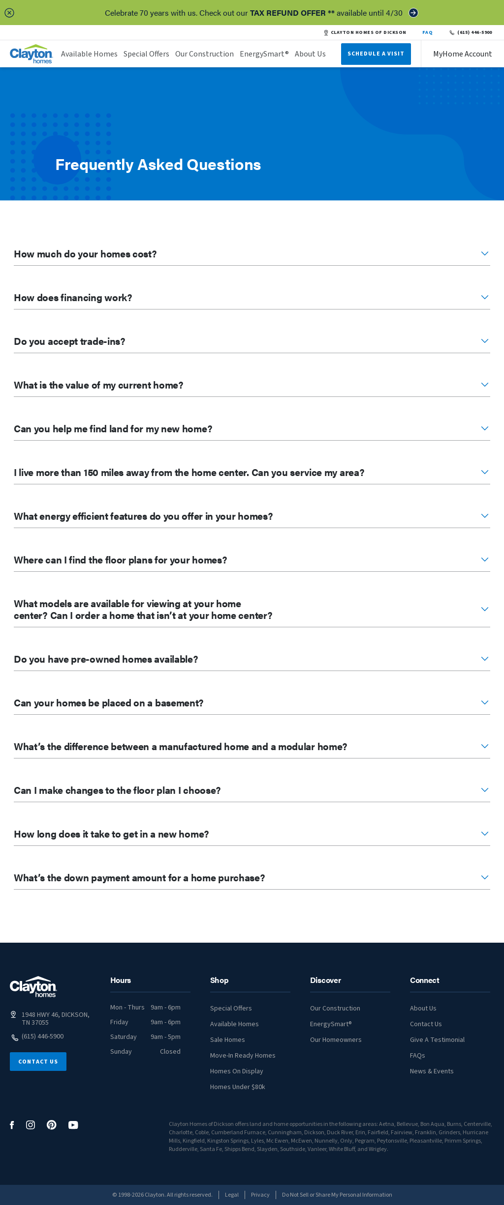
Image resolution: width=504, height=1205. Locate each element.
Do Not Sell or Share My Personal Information (337, 1195)
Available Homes (89, 54)
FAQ (427, 32)
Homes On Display (236, 1071)
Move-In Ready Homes (243, 1056)
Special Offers (146, 54)
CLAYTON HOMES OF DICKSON (365, 32)
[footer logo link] (33, 986)
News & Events (432, 1071)
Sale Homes (227, 1040)
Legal (232, 1195)
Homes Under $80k (237, 1087)
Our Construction (204, 54)
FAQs (417, 1056)
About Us (310, 54)
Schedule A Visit (376, 54)
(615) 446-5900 (470, 32)
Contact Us (38, 1062)
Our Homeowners (336, 1040)
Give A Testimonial (437, 1040)
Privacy (260, 1195)
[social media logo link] (12, 1125)
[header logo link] (31, 53)
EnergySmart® (264, 54)
